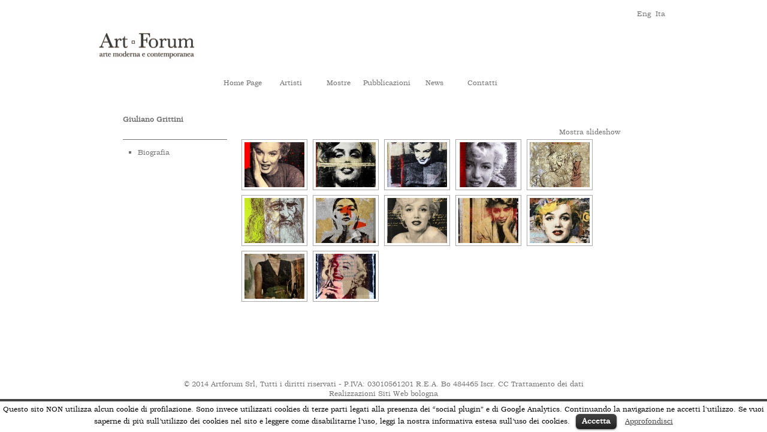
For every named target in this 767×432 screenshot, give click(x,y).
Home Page (243, 83)
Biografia (154, 152)
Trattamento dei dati (547, 384)
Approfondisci (649, 421)
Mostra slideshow (589, 132)
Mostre (339, 83)
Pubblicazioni (386, 83)
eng (643, 13)
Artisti (291, 83)
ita (660, 13)
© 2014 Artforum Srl (219, 384)
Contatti (482, 83)
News (434, 83)
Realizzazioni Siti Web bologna (383, 393)
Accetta (596, 421)
